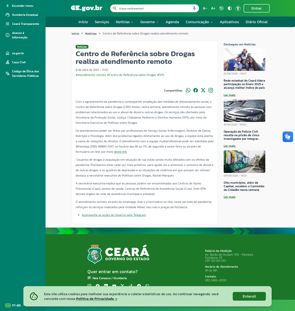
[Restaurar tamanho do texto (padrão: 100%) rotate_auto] (221, 8)
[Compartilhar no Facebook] (195, 90)
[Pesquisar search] (114, 8)
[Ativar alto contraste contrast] (229, 8)
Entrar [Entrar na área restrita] (257, 8)
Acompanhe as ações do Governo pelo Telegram (114, 215)
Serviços (102, 22)
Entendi (249, 296)
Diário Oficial (257, 22)
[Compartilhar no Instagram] (210, 90)
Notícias (91, 33)
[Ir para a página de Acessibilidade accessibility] (238, 8)
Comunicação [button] (199, 22)
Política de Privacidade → (96, 298)
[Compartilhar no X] (203, 90)
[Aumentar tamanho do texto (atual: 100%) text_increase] (213, 8)
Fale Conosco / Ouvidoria (110, 278)
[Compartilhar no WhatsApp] (188, 90)
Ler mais (230, 94)
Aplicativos (229, 22)
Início (83, 22)
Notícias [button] (125, 22)
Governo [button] (149, 22)
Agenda (172, 22)
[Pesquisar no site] (154, 8)
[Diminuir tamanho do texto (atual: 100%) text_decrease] (205, 8)
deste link (120, 151)
